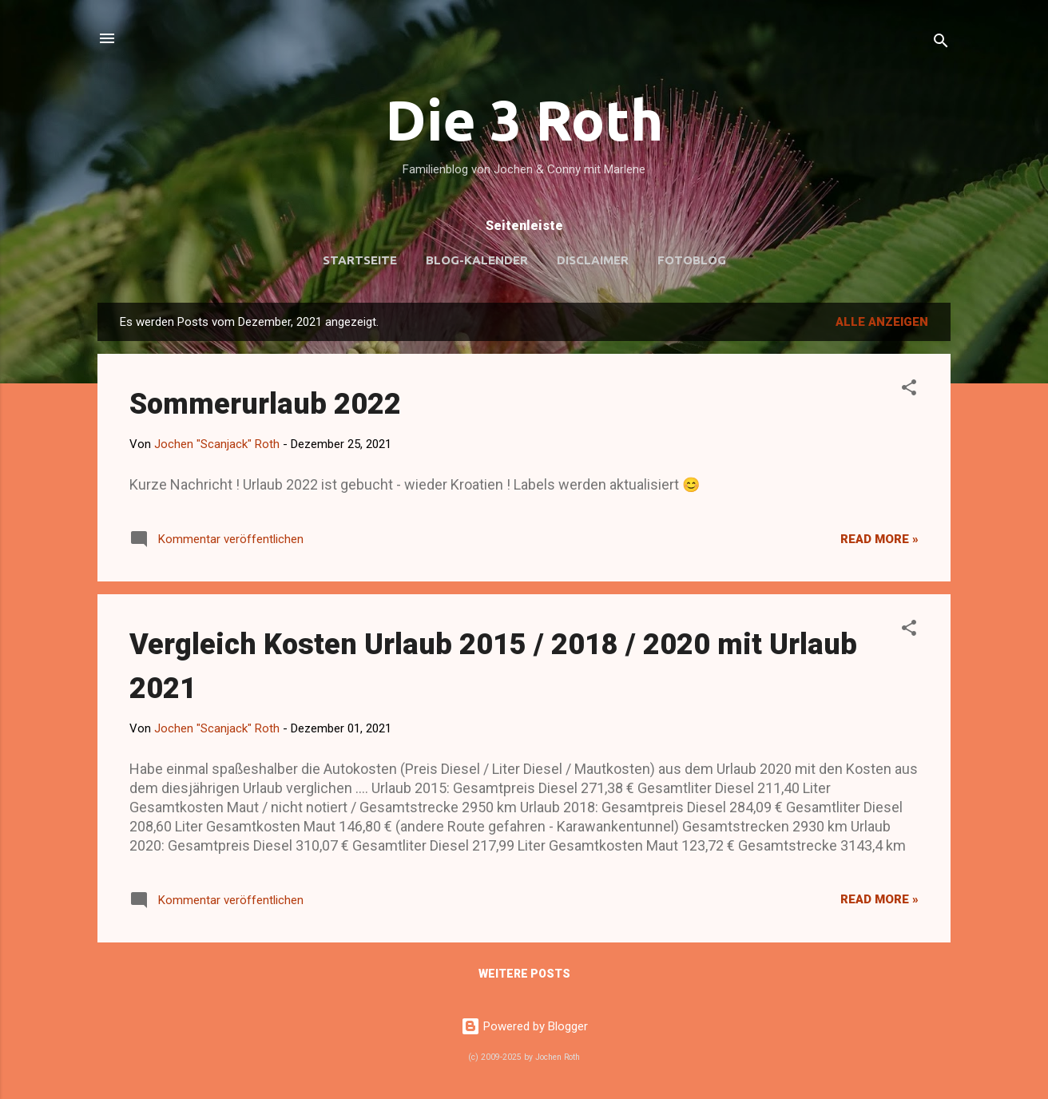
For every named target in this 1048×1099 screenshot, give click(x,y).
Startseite (360, 260)
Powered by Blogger (524, 1026)
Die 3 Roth (524, 120)
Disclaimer (593, 260)
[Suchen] (941, 43)
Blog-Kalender (477, 260)
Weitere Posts (524, 973)
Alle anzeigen (882, 322)
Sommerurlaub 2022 (265, 404)
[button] (909, 390)
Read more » (879, 539)
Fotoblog (691, 260)
